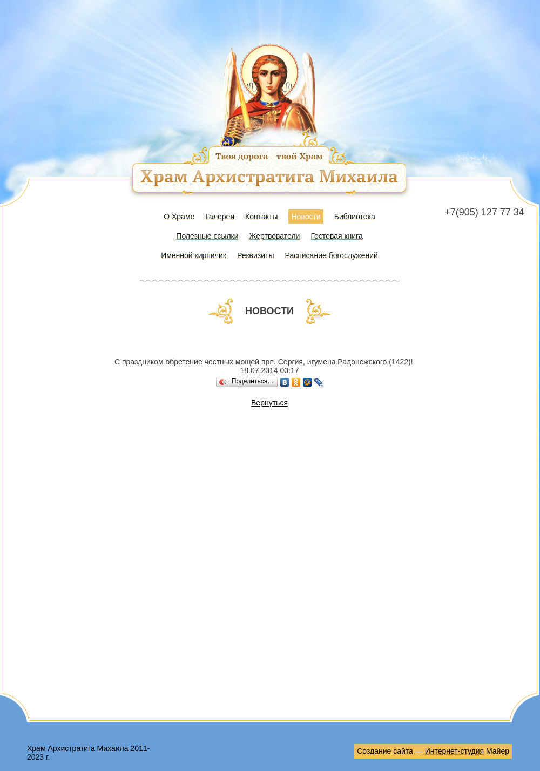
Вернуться (269, 402)
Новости (305, 216)
